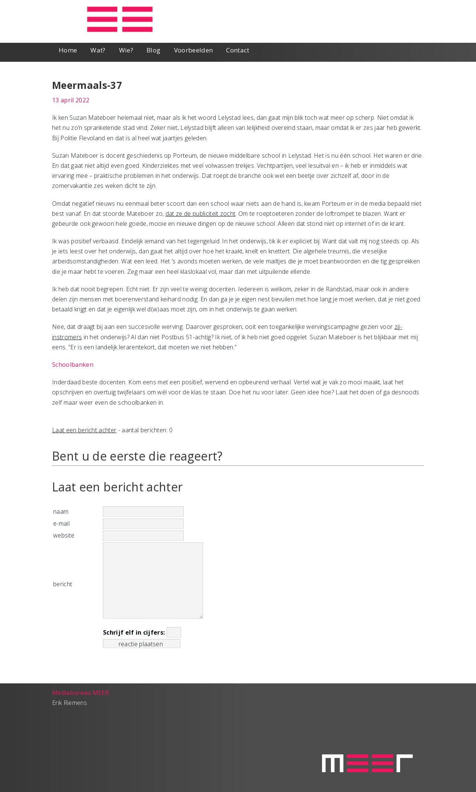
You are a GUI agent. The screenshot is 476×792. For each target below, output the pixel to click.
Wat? (97, 50)
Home (68, 50)
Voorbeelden (193, 50)
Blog (153, 50)
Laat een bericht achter (84, 430)
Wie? (126, 50)
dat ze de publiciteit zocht (200, 213)
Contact (237, 50)
